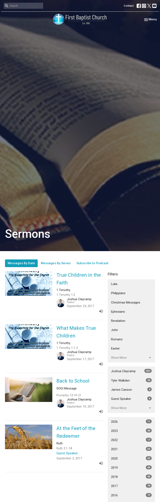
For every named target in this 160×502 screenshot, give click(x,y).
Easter (115, 348)
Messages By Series (56, 263)
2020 (131, 458)
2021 (131, 449)
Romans (116, 339)
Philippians (118, 293)
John (114, 330)
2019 (131, 467)
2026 (131, 421)
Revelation (118, 321)
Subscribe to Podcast (92, 263)
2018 (131, 477)
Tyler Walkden (131, 380)
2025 (131, 431)
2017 (131, 486)
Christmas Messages (125, 302)
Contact (129, 5)
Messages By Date (21, 263)
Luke (114, 284)
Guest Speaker (131, 399)
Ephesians (118, 312)
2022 (131, 440)
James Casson (131, 389)
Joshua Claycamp (131, 371)
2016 (131, 495)
